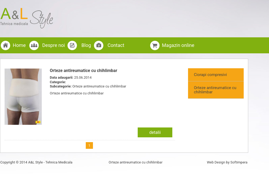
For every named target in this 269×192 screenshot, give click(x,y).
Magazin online (178, 45)
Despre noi (53, 45)
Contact (116, 45)
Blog (86, 45)
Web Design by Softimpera (227, 162)
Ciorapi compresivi (210, 74)
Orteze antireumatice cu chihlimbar (215, 89)
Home (19, 45)
